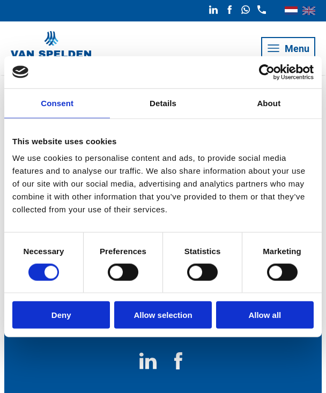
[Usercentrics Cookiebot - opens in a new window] (267, 72)
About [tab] (268, 102)
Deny (61, 315)
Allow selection (163, 315)
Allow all (264, 315)
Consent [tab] (57, 102)
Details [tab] (163, 102)
